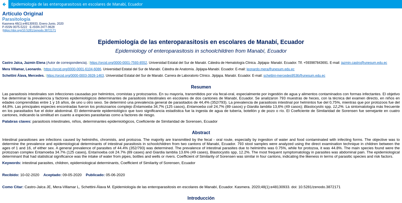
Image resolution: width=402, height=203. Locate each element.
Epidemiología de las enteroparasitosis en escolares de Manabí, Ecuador (77, 4)
